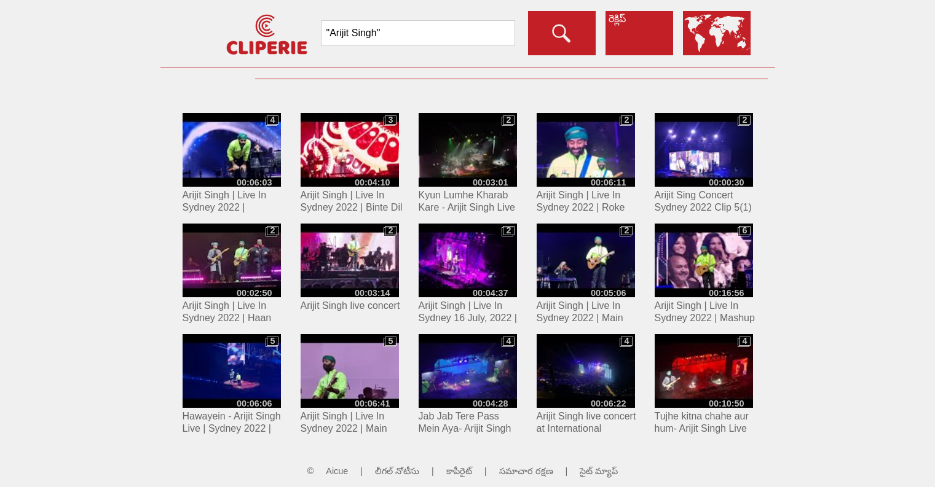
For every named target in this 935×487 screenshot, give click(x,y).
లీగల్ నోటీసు (397, 471)
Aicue (337, 471)
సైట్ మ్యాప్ (599, 471)
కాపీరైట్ (459, 471)
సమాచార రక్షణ (526, 471)
